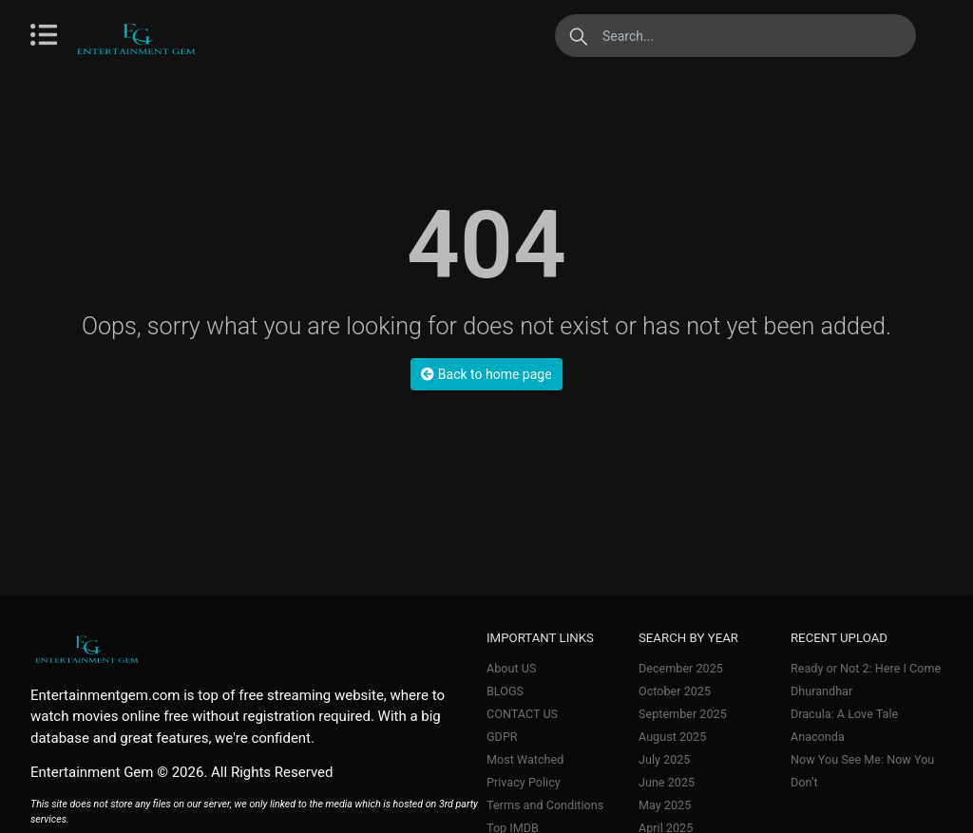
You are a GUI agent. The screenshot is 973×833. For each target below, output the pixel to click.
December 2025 (681, 668)
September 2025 (683, 714)
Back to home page (486, 374)
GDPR (502, 736)
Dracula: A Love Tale (844, 714)
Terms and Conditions (544, 805)
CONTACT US (522, 714)
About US (511, 668)
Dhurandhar (821, 691)
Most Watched (524, 759)
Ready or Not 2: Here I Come (866, 668)
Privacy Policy (523, 782)
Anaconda (818, 736)
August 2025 (672, 736)
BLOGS (505, 691)
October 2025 (675, 691)
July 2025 (664, 759)
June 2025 (667, 782)
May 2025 (665, 805)
